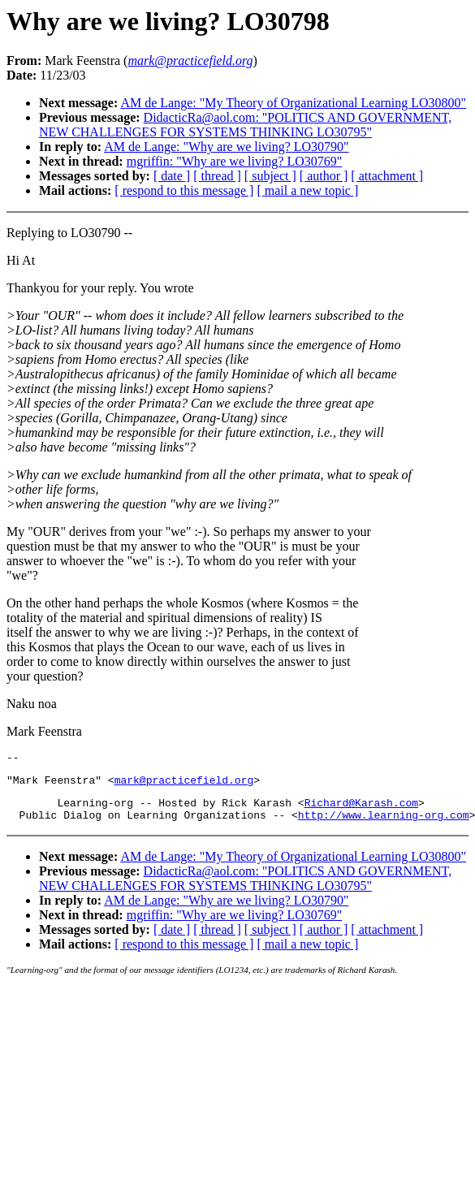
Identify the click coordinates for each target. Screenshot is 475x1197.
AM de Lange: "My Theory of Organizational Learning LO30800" (293, 103)
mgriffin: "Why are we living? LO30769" (235, 161)
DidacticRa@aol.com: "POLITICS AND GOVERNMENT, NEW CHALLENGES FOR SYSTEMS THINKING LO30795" (245, 124)
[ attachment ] (387, 176)
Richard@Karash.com (361, 809)
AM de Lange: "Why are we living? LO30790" (226, 146)
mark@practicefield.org (184, 784)
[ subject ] (270, 176)
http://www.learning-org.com (383, 824)
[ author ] (324, 176)
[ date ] (171, 176)
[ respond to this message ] (183, 190)
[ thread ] (217, 176)
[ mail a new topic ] (307, 190)
